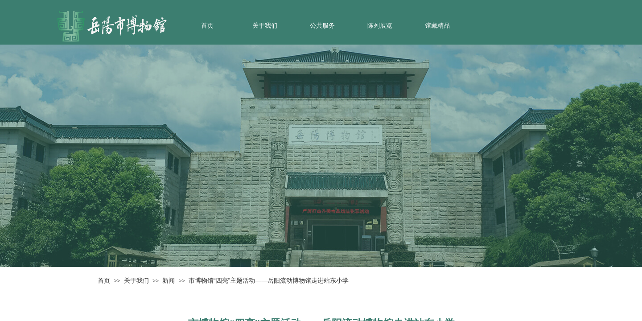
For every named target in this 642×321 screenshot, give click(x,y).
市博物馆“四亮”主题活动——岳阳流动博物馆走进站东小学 (269, 280)
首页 (207, 25)
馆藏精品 (437, 25)
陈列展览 (379, 25)
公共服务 (322, 25)
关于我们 (264, 25)
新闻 (168, 280)
